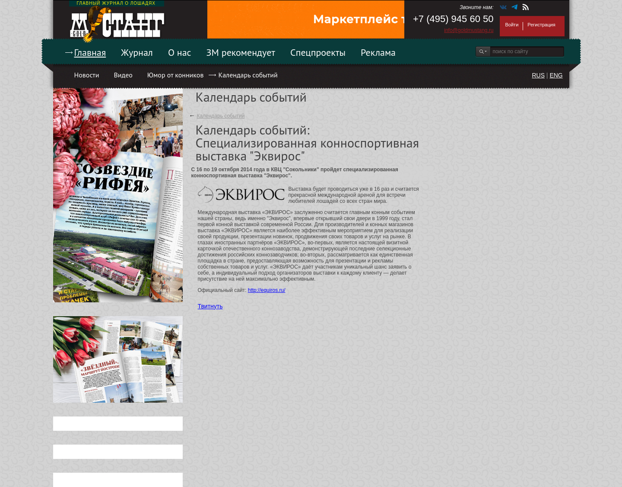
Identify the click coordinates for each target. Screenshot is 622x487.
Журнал (137, 52)
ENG (555, 75)
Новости (86, 74)
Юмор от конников (175, 74)
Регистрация (541, 24)
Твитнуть (210, 306)
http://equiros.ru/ (267, 290)
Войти (512, 24)
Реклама (378, 52)
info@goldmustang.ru (468, 30)
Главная (90, 52)
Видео (123, 74)
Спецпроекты (318, 52)
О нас (179, 52)
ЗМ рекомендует (241, 52)
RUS (538, 75)
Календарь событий (247, 74)
